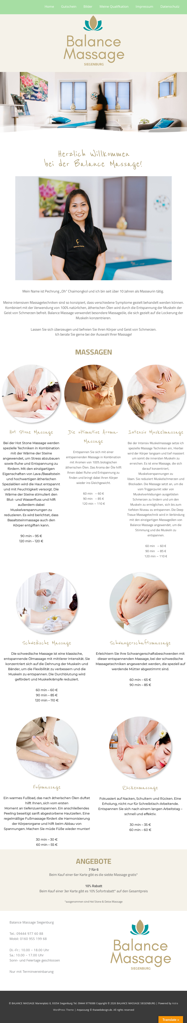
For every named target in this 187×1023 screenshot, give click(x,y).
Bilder (87, 7)
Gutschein (68, 7)
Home (49, 7)
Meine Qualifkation (114, 7)
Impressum (144, 7)
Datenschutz (169, 7)
